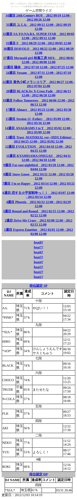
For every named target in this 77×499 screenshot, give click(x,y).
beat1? (38, 277)
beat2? (38, 272)
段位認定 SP (38, 285)
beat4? (38, 262)
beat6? (38, 252)
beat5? (38, 257)
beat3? (38, 267)
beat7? (38, 247)
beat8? (38, 242)
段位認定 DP (38, 474)
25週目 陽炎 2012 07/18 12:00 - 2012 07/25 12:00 (38, 67)
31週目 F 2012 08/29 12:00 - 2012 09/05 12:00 (38, 43)
